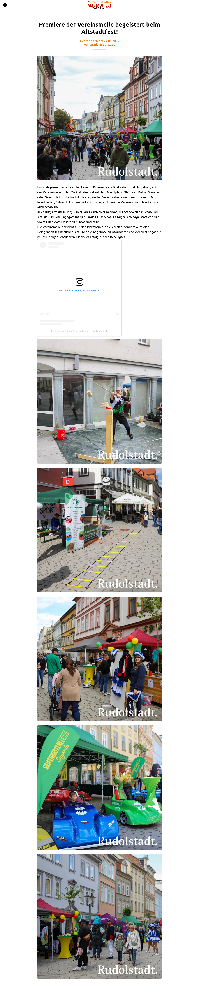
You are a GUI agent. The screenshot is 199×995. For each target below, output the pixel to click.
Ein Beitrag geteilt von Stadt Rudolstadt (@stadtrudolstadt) (79, 331)
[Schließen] (5, 5)
